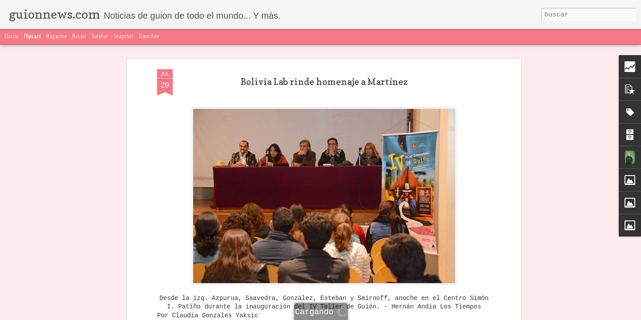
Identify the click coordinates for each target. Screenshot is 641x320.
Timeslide (149, 37)
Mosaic (79, 37)
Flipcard (32, 37)
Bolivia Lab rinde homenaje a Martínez (324, 81)
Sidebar (100, 37)
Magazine (56, 37)
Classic (11, 37)
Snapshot (124, 37)
